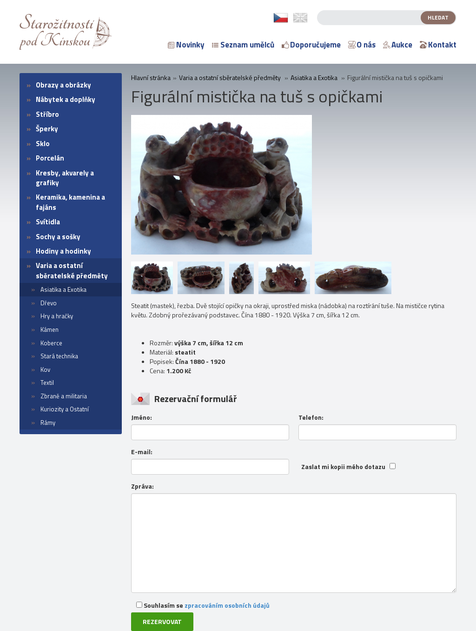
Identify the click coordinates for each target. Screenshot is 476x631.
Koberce (51, 343)
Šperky (47, 128)
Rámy (47, 422)
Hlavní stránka (151, 77)
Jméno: (141, 417)
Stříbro (47, 114)
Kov (45, 369)
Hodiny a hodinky (63, 251)
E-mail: (141, 451)
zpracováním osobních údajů (227, 605)
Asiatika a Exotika (63, 289)
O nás (362, 44)
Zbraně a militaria (63, 396)
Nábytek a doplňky (65, 99)
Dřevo (48, 303)
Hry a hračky (56, 316)
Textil (47, 382)
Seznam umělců (243, 44)
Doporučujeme (311, 44)
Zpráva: (142, 486)
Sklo (43, 143)
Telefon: (311, 417)
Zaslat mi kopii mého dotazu (343, 466)
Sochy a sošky (58, 236)
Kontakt (438, 44)
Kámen (49, 329)
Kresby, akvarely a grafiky (65, 178)
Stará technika (59, 356)
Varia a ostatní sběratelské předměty (72, 270)
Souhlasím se (203, 605)
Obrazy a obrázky (63, 85)
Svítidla (48, 221)
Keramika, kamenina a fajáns (70, 202)
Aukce (397, 44)
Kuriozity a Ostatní (64, 409)
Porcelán (50, 158)
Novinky (186, 44)
